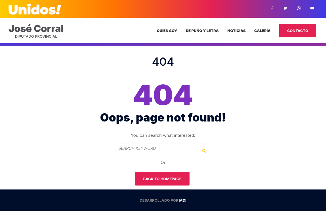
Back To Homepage (162, 178)
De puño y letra (202, 30)
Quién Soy (167, 30)
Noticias (236, 30)
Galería (262, 30)
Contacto (297, 30)
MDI (182, 200)
